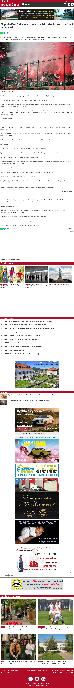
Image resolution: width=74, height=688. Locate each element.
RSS (65, 670)
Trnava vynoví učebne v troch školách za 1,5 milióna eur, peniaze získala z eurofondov (54, 662)
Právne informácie (31, 670)
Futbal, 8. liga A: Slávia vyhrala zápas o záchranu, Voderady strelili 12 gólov (54, 628)
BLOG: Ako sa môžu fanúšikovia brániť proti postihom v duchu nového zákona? (36, 286)
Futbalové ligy (41, 627)
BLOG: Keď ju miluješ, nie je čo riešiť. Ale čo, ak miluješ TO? (24, 354)
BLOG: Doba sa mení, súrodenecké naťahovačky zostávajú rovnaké (10, 286)
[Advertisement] (15, 245)
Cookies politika (68, 672)
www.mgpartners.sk (34, 225)
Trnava (3, 627)
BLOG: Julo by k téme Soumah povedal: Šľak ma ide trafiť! (23, 346)
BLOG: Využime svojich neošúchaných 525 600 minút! (22, 336)
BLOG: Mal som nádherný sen (14, 350)
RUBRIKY (27, 4)
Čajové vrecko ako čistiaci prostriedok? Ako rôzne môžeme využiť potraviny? (30, 395)
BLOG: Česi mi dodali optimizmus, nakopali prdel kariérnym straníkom (27, 343)
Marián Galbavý (7, 30)
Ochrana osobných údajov (44, 670)
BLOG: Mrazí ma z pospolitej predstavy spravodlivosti (22, 339)
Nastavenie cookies (58, 672)
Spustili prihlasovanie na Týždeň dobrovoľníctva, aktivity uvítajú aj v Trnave (15, 628)
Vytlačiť (70, 228)
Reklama (61, 670)
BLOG (1, 30)
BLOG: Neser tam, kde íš (62, 284)
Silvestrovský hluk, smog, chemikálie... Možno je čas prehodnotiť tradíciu (29, 400)
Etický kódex (55, 670)
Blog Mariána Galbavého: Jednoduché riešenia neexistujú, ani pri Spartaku (28, 321)
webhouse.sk (44, 685)
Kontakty (69, 670)
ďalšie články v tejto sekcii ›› (66, 358)
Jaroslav (71, 1)
